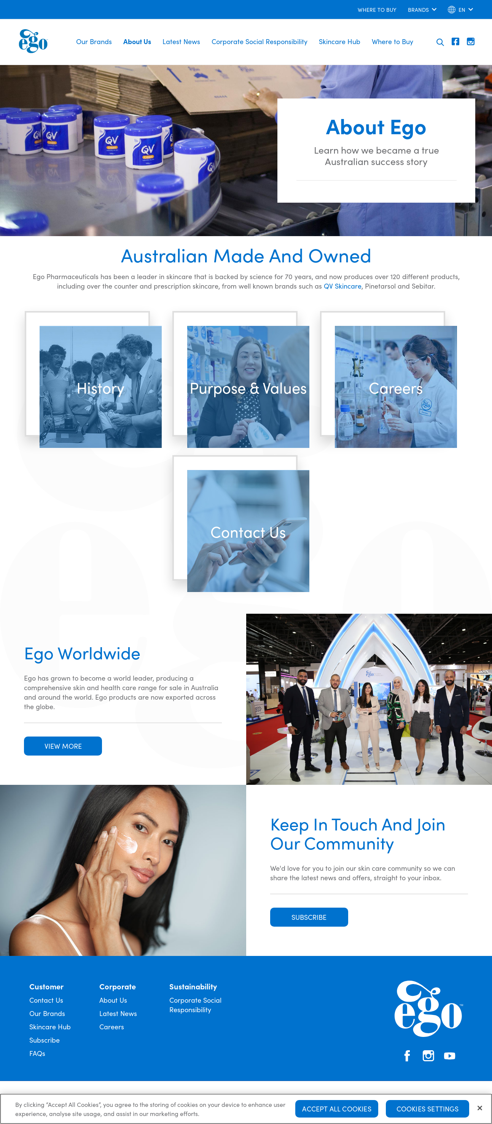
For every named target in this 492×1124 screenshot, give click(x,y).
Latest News (181, 41)
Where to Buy (392, 41)
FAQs (37, 1053)
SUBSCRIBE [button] (308, 917)
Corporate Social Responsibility (259, 41)
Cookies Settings (427, 1108)
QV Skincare (342, 286)
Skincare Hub (339, 41)
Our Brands (94, 41)
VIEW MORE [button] (63, 746)
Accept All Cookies (336, 1108)
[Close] (479, 1108)
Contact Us (46, 1000)
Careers (111, 1026)
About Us (137, 41)
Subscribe (44, 1040)
